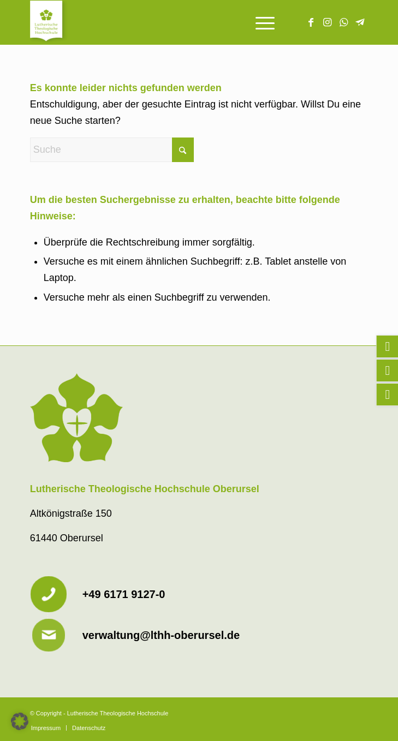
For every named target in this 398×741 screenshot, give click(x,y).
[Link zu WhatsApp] (343, 22)
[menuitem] (260, 22)
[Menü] (260, 22)
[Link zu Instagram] (327, 22)
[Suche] (112, 150)
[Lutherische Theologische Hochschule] (165, 22)
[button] (19, 721)
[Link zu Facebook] (310, 22)
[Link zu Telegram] (360, 22)
